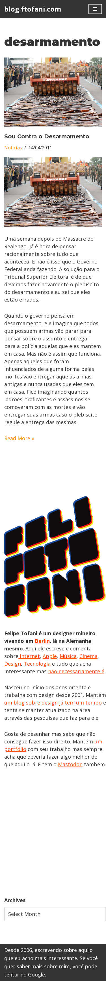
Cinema (88, 656)
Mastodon (70, 764)
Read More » (19, 438)
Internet (29, 656)
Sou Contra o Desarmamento (46, 136)
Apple (50, 656)
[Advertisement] (53, 832)
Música (68, 656)
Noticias (13, 148)
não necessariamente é (76, 671)
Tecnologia (37, 663)
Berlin (42, 640)
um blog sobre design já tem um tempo (53, 702)
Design (12, 663)
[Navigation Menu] (95, 9)
